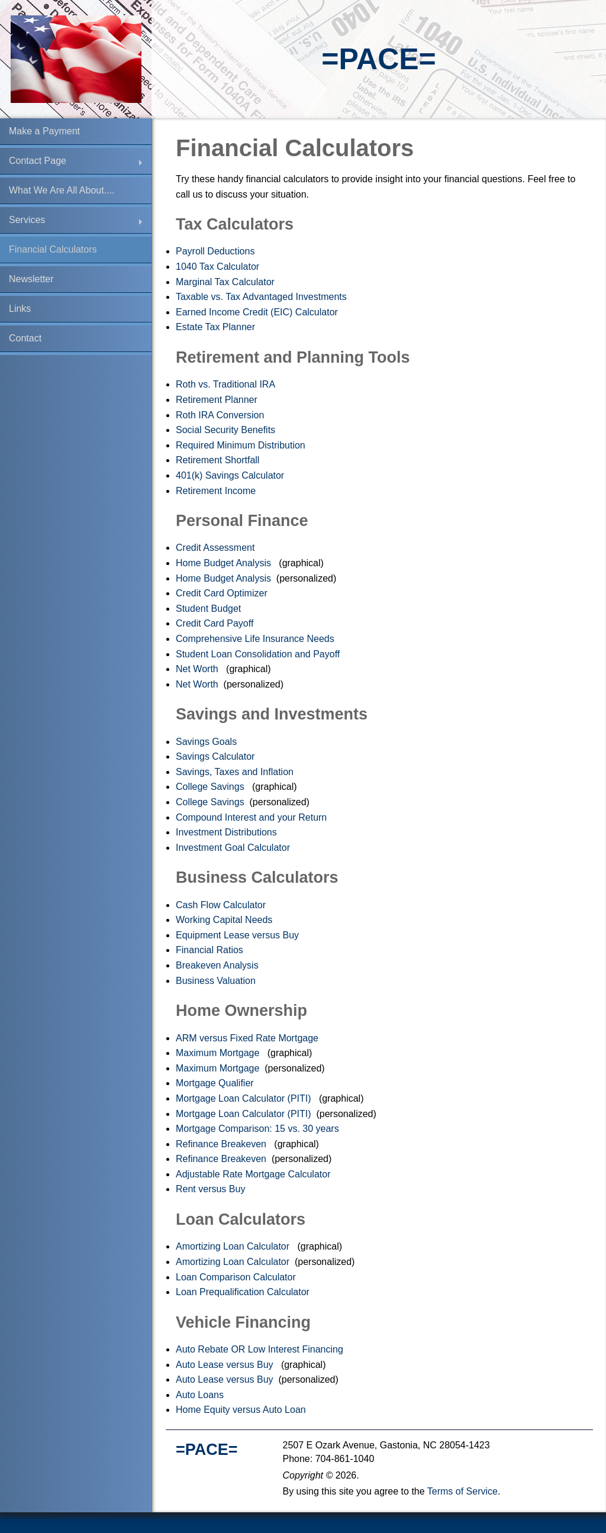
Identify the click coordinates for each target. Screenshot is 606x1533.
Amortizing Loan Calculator (234, 1246)
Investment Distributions (227, 832)
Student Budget (210, 608)
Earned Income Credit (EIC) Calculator (258, 312)
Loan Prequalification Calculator (244, 1292)
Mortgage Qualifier (216, 1083)
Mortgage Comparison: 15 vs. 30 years (258, 1129)
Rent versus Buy (212, 1189)
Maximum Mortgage (219, 1053)
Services (27, 220)
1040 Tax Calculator (219, 267)
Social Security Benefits (227, 430)
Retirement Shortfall (219, 460)
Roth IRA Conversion (221, 415)
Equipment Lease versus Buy (239, 935)
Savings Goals (208, 742)
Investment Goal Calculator (234, 848)
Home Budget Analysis (224, 563)
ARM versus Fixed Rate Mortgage (248, 1038)
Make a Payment (44, 131)
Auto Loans (201, 1395)
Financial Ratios (211, 950)
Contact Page (37, 161)
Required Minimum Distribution (242, 445)
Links (20, 309)
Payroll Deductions (216, 251)
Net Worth (198, 669)
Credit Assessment (216, 548)
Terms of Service (462, 1491)
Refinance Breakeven (222, 1144)
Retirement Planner (218, 400)
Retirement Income (217, 491)
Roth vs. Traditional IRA (227, 384)
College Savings (211, 787)
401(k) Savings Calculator (231, 475)
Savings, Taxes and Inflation (236, 772)
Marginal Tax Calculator (226, 282)
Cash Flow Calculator (222, 905)
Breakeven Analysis (218, 965)
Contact (25, 338)
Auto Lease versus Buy (226, 1365)
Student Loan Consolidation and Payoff (259, 654)
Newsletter (31, 279)
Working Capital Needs (225, 920)
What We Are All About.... (61, 190)
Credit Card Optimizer (223, 593)
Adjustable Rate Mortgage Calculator (254, 1174)
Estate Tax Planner (216, 327)
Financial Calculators (53, 249)
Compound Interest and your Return (253, 817)
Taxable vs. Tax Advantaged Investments (262, 297)
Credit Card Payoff (216, 623)
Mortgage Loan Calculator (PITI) (245, 1098)
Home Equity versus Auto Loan (242, 1410)
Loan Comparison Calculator (237, 1277)
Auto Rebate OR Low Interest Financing (261, 1349)
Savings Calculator (216, 756)
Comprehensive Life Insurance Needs (256, 639)
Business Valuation (217, 981)
